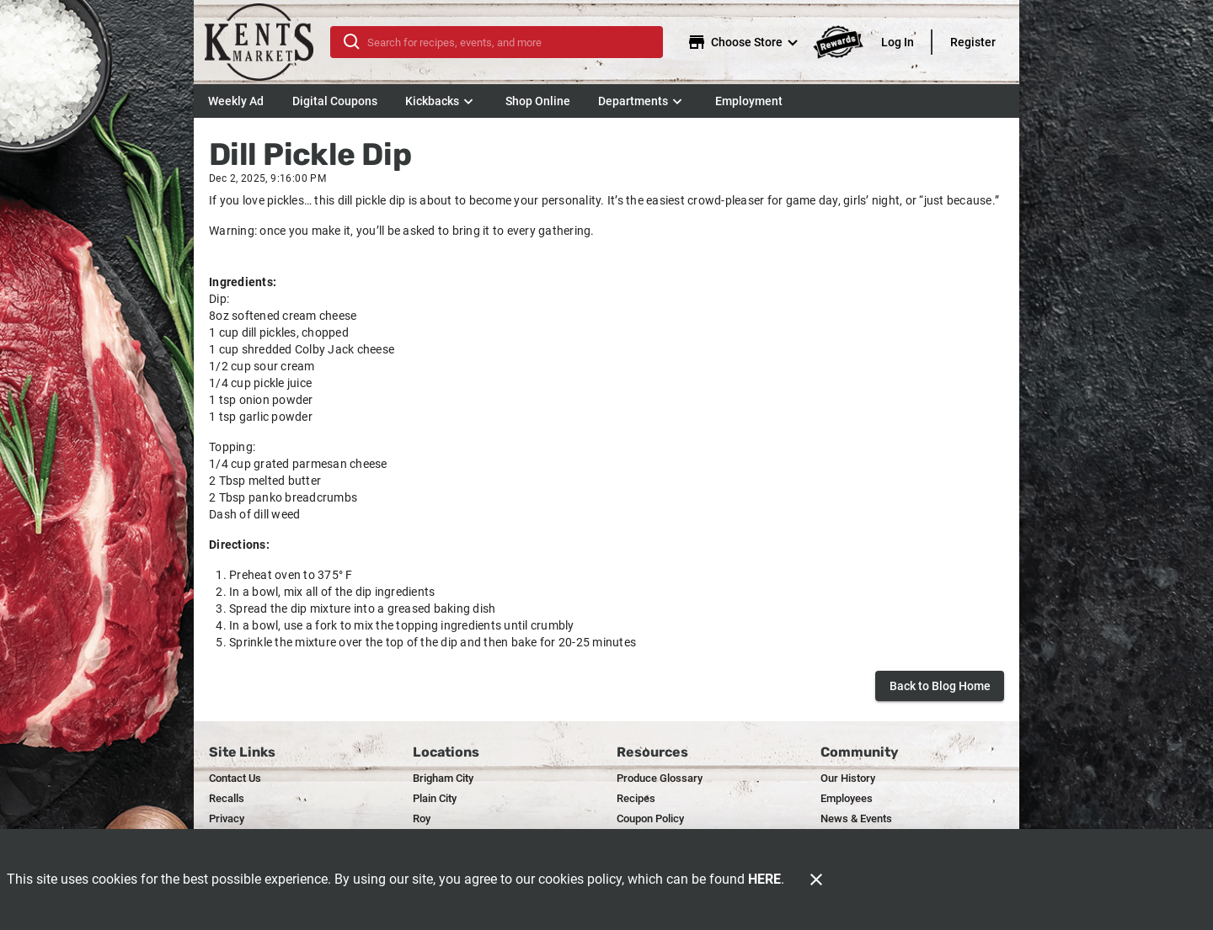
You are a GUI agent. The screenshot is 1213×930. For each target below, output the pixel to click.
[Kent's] (267, 42)
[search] (508, 42)
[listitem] (235, 778)
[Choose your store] (745, 42)
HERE (764, 879)
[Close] (816, 879)
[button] (441, 101)
